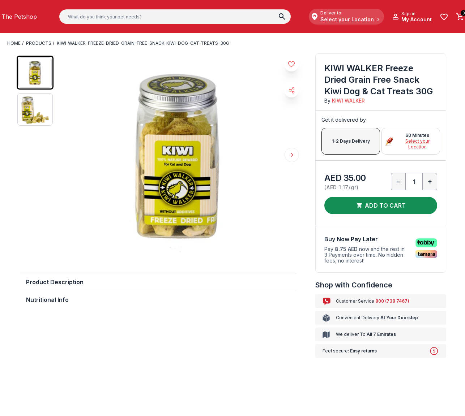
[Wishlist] (444, 16)
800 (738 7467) (392, 301)
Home (14, 43)
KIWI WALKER (348, 101)
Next (292, 155)
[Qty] (414, 181)
